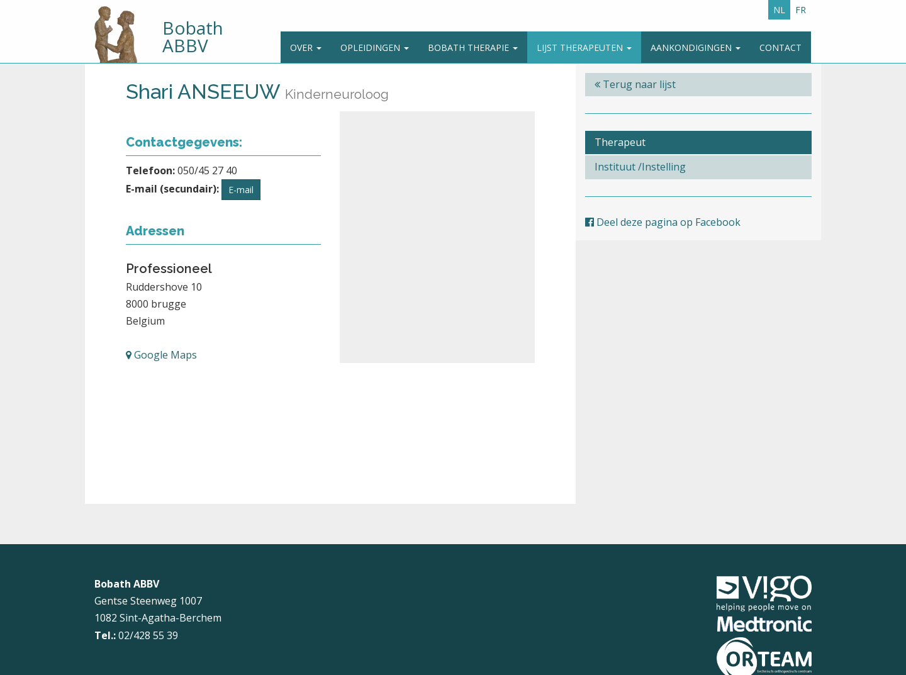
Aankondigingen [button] (696, 47)
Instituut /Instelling (640, 167)
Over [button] (306, 47)
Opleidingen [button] (374, 47)
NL (779, 10)
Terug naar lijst (635, 84)
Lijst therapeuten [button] (584, 47)
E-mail (241, 190)
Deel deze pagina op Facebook (663, 222)
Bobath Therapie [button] (473, 47)
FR (800, 10)
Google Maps (161, 355)
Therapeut (620, 142)
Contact (780, 47)
